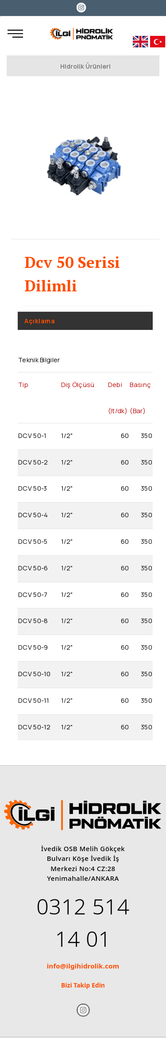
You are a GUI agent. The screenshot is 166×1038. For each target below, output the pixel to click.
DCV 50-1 (32, 435)
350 (146, 435)
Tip (23, 384)
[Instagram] (81, 7)
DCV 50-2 (33, 461)
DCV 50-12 (34, 726)
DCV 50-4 (33, 514)
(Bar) (138, 410)
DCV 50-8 (33, 620)
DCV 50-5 (32, 541)
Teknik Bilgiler (39, 359)
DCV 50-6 (33, 567)
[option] (85, 164)
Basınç (140, 384)
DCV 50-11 (34, 700)
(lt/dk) (117, 410)
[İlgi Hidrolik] (81, 33)
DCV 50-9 (33, 647)
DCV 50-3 (32, 488)
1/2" (67, 435)
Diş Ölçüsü (78, 384)
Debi (115, 384)
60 (125, 435)
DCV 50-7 (32, 594)
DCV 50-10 (34, 673)
